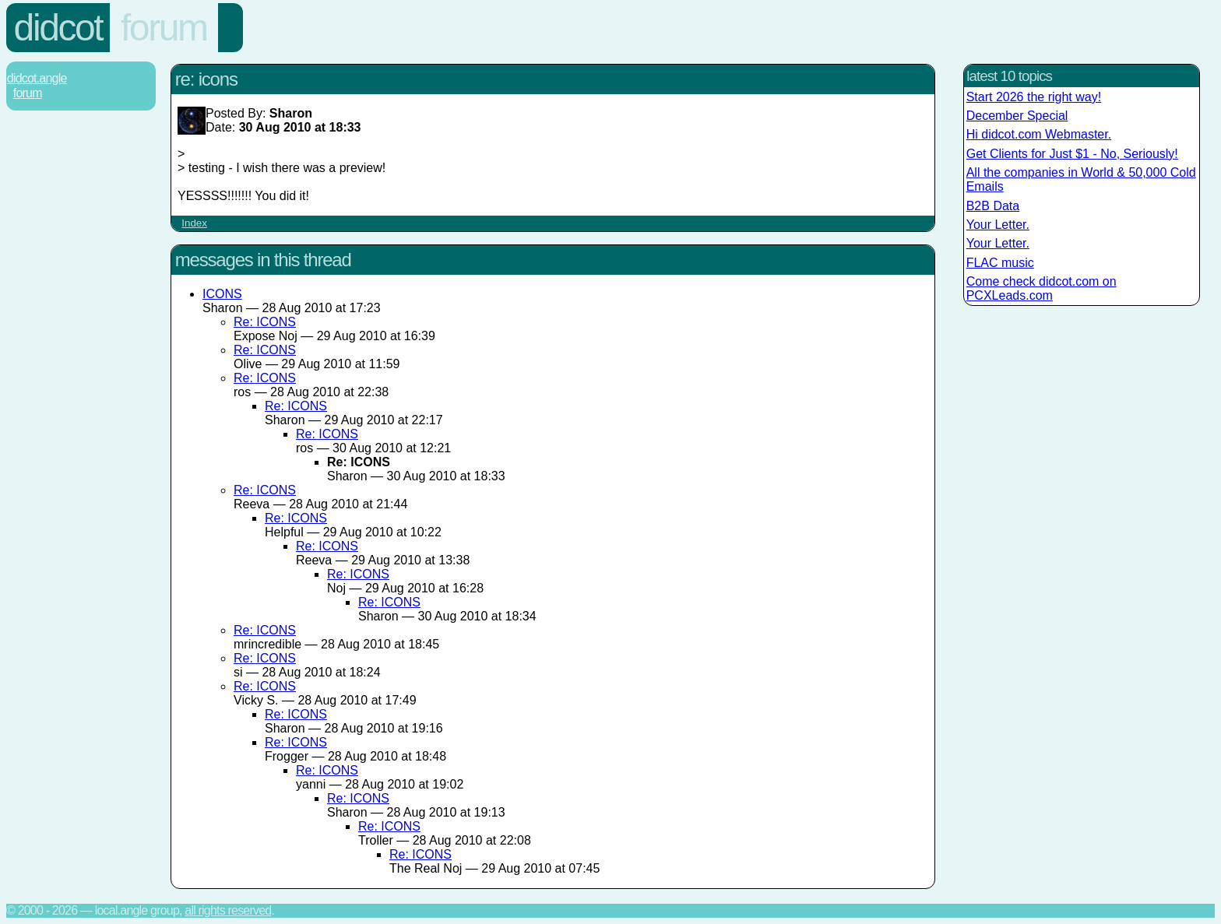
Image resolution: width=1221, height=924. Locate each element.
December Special (1017, 115)
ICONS (222, 293)
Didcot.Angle (37, 78)
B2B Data (992, 206)
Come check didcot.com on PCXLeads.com (1041, 288)
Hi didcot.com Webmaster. (1038, 134)
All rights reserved (228, 910)
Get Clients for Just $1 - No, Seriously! (1072, 153)
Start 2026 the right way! (1033, 97)
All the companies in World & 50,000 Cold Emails (1081, 179)
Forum (164, 27)
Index (194, 223)
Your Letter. (997, 224)
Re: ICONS (265, 321)
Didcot (58, 27)
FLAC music (1000, 262)
